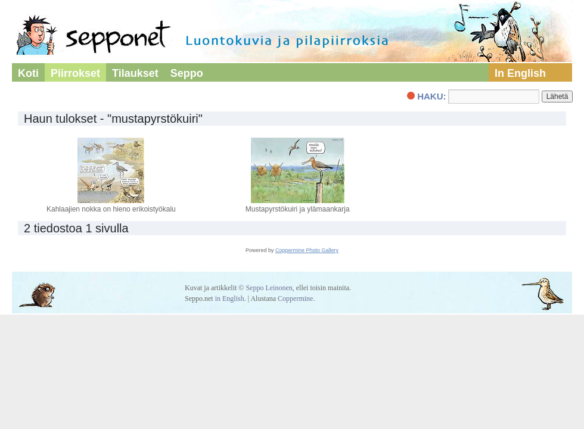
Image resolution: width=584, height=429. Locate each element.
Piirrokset (75, 73)
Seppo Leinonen (269, 288)
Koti (28, 73)
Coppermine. (296, 298)
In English (520, 73)
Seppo (186, 73)
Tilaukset (135, 73)
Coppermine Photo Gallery (306, 250)
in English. (230, 298)
